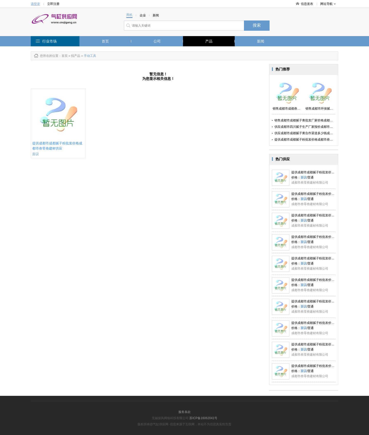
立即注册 (53, 4)
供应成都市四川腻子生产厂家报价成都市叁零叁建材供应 (312, 127)
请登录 (35, 4)
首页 (105, 41)
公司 (157, 41)
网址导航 (328, 4)
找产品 (75, 56)
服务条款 (184, 412)
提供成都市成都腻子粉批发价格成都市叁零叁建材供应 (311, 139)
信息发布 (307, 4)
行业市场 (49, 41)
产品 (208, 41)
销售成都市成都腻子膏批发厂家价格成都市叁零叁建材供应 (314, 120)
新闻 (260, 41)
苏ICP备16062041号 (203, 418)
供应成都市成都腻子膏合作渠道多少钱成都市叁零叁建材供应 (315, 133)
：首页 (63, 56)
